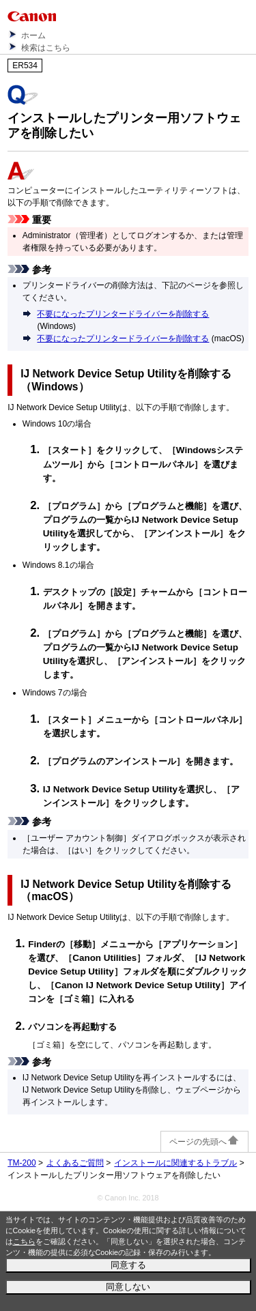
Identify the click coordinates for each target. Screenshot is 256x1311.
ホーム (33, 35)
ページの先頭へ (204, 1142)
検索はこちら (45, 48)
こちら (24, 1241)
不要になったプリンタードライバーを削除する (123, 314)
